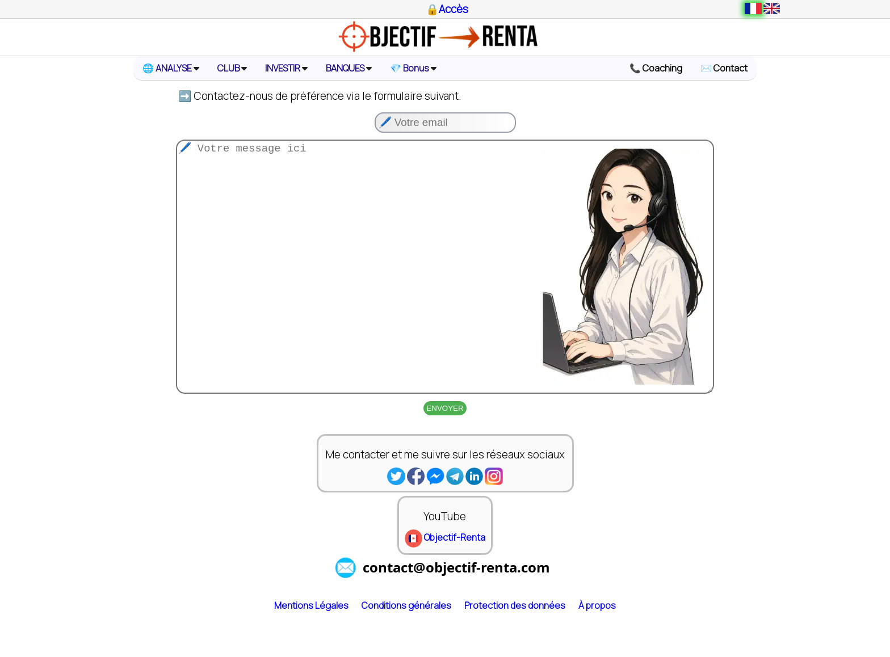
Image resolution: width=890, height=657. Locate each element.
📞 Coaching (655, 68)
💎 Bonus (413, 68)
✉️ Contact (724, 68)
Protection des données (514, 651)
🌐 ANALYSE (170, 68)
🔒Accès (447, 9)
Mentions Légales (311, 651)
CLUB (232, 68)
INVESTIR (286, 68)
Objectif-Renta (445, 582)
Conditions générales (406, 651)
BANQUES (349, 68)
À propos (597, 651)
